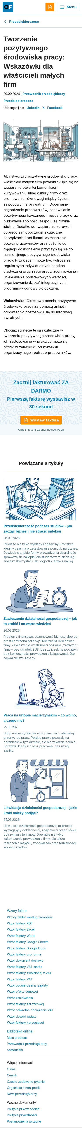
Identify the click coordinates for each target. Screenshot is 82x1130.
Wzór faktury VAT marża (24, 967)
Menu (68, 7)
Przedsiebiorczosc (21, 21)
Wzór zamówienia (20, 998)
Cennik (12, 1075)
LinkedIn (33, 108)
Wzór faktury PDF (20, 923)
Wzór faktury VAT (20, 979)
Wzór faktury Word (21, 936)
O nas (11, 1069)
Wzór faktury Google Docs (26, 948)
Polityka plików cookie (23, 1109)
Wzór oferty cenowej (22, 991)
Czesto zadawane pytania (26, 1081)
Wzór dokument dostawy (25, 960)
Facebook (55, 108)
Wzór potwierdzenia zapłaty (27, 985)
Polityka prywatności (22, 1115)
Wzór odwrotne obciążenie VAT (30, 1010)
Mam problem (17, 1037)
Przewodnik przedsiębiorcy (44, 94)
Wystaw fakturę (41, 420)
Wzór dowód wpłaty (21, 1016)
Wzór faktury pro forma (24, 954)
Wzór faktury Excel (21, 929)
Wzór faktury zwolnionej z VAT (29, 973)
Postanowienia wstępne (24, 1121)
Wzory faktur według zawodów (29, 917)
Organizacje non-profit (23, 1088)
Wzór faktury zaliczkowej (25, 1004)
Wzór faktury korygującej (25, 1022)
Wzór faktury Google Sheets (27, 942)
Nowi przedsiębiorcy (22, 1094)
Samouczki (15, 1050)
